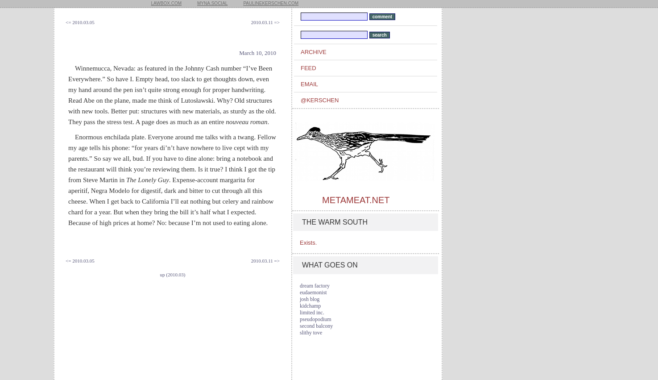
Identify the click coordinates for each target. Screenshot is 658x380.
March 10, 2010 (257, 53)
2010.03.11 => (265, 22)
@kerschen (320, 100)
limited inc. (312, 312)
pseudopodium (315, 319)
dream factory (315, 286)
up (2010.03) (173, 274)
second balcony (316, 326)
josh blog (309, 299)
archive (314, 52)
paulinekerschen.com (270, 3)
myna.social (212, 3)
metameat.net (355, 200)
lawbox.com (166, 3)
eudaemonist (313, 292)
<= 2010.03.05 (80, 22)
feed (308, 68)
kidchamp (310, 306)
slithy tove (311, 333)
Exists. (308, 242)
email (309, 84)
